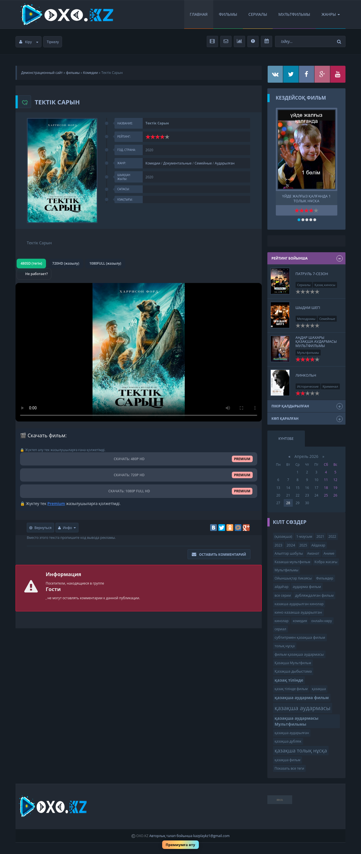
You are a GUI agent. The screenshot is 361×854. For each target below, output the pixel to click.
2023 (278, 545)
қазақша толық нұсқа (301, 750)
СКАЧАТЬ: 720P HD (139, 475)
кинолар (282, 620)
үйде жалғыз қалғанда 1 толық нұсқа (306, 198)
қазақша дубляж (288, 741)
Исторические (308, 386)
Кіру (28, 41)
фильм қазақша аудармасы (299, 654)
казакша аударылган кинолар (299, 603)
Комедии (90, 72)
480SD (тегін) (31, 263)
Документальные (177, 163)
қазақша (319, 688)
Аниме (328, 553)
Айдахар (318, 545)
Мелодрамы (306, 319)
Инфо (67, 527)
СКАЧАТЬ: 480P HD (139, 459)
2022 (332, 536)
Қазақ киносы (324, 285)
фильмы (73, 72)
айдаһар (282, 586)
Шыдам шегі (308, 307)
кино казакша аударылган (298, 612)
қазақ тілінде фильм (291, 688)
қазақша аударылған (292, 732)
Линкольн (306, 375)
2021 (320, 536)
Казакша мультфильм (292, 561)
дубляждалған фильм (314, 595)
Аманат (313, 553)
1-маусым (304, 536)
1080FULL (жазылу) (105, 263)
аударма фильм (307, 586)
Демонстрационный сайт (42, 72)
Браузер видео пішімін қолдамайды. (139, 352)
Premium (56, 503)
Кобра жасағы (325, 561)
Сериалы (257, 14)
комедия (300, 620)
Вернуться (40, 527)
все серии (283, 595)
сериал (280, 629)
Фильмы (228, 14)
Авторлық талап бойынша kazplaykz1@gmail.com (189, 835)
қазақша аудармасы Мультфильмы (297, 721)
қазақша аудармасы (303, 708)
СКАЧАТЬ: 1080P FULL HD (138, 491)
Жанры (331, 14)
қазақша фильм (288, 760)
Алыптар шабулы (289, 553)
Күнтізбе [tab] (286, 438)
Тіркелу (53, 41)
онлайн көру (321, 620)
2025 (303, 545)
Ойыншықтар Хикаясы (293, 578)
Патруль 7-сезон (312, 273)
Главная (199, 14)
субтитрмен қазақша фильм (300, 637)
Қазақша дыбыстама (293, 671)
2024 (291, 545)
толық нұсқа (285, 646)
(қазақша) (283, 536)
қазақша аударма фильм (302, 697)
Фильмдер (324, 578)
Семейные (203, 163)
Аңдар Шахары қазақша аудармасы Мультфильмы (316, 341)
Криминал (330, 386)
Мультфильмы (294, 14)
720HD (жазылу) (65, 263)
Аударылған (225, 163)
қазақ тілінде (289, 680)
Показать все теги (289, 768)
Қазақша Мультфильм (293, 662)
